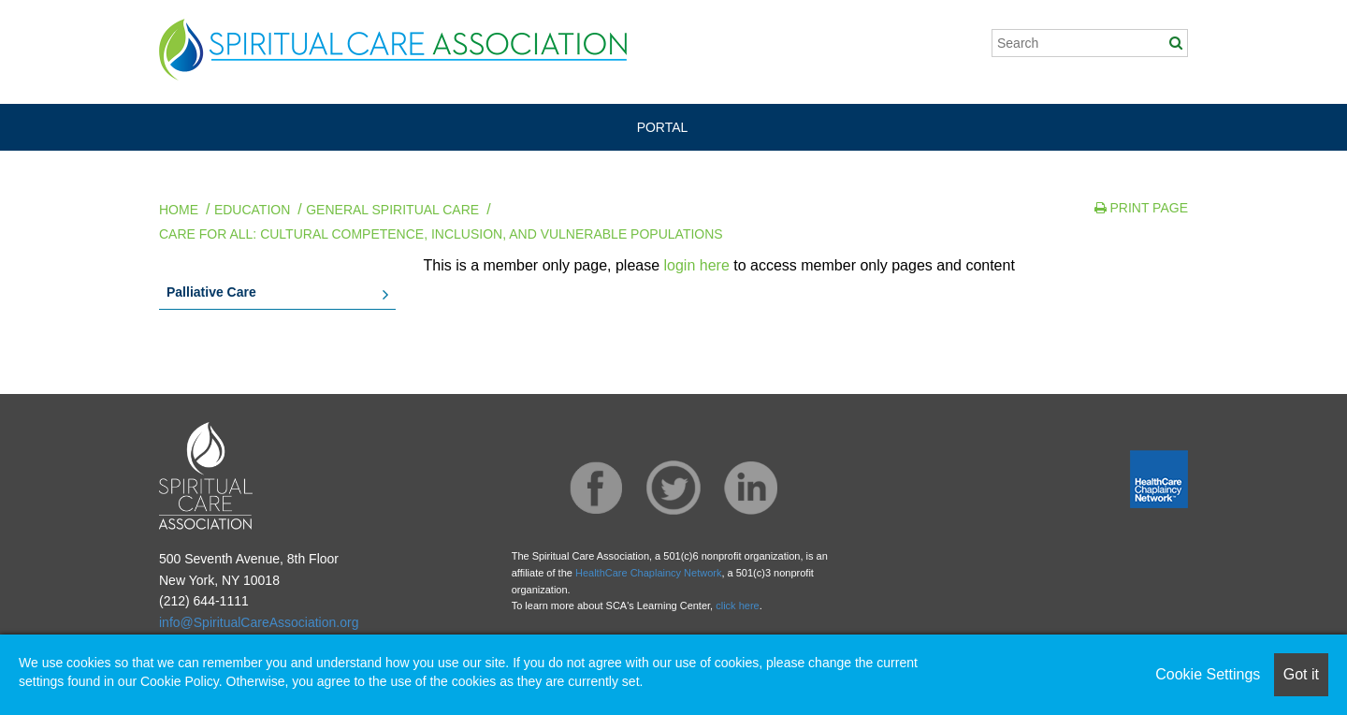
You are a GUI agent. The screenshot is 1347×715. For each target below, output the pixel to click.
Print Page (1141, 207)
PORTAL (662, 127)
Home (178, 209)
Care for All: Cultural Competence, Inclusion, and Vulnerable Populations (441, 233)
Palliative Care (211, 292)
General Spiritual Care (392, 209)
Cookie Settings (1207, 674)
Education (252, 209)
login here (697, 265)
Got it (1301, 674)
